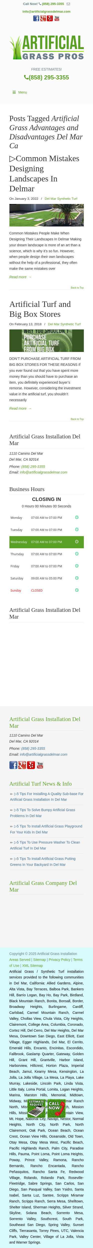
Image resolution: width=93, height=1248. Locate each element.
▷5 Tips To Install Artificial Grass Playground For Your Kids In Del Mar (46, 829)
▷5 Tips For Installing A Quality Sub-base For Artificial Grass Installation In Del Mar (47, 797)
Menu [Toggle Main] (19, 92)
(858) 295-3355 (53, 4)
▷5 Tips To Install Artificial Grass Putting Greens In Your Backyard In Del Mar (43, 862)
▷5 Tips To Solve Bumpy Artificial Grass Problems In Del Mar (42, 813)
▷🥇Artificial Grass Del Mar (46, 46)
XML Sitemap (32, 966)
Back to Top (77, 288)
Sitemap (39, 960)
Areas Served (20, 960)
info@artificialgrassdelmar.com (46, 11)
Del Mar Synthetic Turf (61, 198)
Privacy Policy (59, 960)
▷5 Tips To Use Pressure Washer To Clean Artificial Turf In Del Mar (45, 845)
